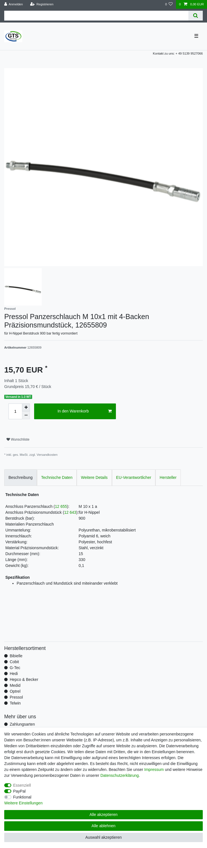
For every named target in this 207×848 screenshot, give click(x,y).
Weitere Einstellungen (23, 803)
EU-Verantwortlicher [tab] (133, 477)
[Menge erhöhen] (26, 407)
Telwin (15, 703)
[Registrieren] (41, 4)
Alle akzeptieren (103, 814)
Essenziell (22, 785)
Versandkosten (47, 454)
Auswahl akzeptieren (103, 837)
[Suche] (195, 16)
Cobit (14, 661)
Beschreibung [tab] (20, 477)
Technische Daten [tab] (56, 477)
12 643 (70, 512)
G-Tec (15, 667)
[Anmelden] (13, 4)
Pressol (16, 697)
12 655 (61, 506)
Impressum (154, 769)
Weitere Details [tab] (94, 477)
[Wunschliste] (169, 4)
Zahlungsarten (22, 724)
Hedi (14, 673)
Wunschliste (17, 439)
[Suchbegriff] (96, 16)
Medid (15, 685)
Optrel (15, 691)
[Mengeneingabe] (15, 411)
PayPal (19, 791)
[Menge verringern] (26, 415)
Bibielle (16, 656)
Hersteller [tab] (168, 477)
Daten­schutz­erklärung (119, 775)
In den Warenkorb (85, 411)
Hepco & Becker (24, 679)
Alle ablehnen (104, 826)
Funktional (22, 797)
